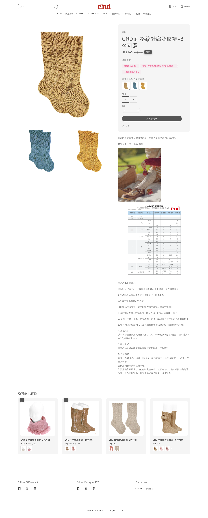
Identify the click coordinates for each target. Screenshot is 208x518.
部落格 (128, 13)
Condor (79, 13)
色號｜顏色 (133, 78)
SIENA (104, 13)
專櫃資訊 (147, 13)
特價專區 (116, 13)
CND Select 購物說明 (144, 488)
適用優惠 (126, 60)
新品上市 (69, 13)
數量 (123, 106)
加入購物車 (151, 118)
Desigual (92, 13)
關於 (138, 13)
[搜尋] (53, 6)
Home (59, 13)
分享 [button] (125, 126)
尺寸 (124, 93)
